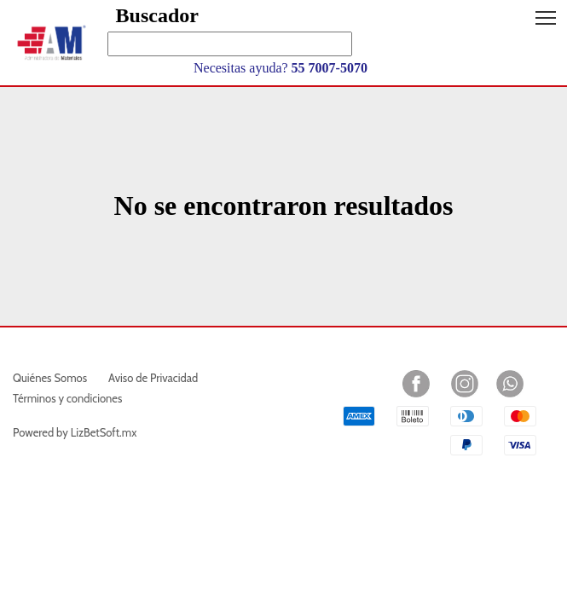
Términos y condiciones (67, 398)
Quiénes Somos (50, 378)
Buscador (157, 15)
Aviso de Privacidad (153, 378)
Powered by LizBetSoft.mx (74, 432)
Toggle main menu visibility (546, 11)
